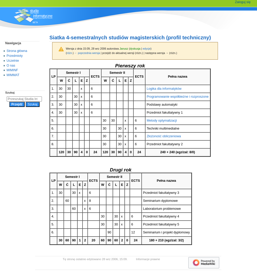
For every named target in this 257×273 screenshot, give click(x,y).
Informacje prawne (148, 259)
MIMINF (12, 70)
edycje (147, 48)
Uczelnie (13, 60)
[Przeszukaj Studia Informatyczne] (24, 99)
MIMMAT (13, 75)
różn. (70, 52)
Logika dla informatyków (164, 88)
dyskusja (135, 48)
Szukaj (9, 92)
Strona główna (17, 51)
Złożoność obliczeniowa (164, 136)
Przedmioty (15, 56)
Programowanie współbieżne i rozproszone (178, 96)
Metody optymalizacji (162, 120)
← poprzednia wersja (87, 52)
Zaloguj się (243, 2)
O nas (11, 65)
